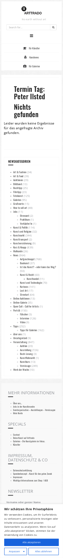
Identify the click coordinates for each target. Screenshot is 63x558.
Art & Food (18, 176)
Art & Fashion (19, 172)
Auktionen (18, 180)
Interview (24, 318)
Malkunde (18, 251)
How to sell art (20, 208)
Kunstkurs (25, 361)
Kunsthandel (33, 279)
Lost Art (24, 290)
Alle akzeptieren (32, 542)
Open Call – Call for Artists (26, 306)
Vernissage (25, 366)
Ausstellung (25, 350)
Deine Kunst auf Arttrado (23, 438)
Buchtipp (17, 188)
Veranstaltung (20, 342)
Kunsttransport (20, 239)
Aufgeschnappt (27, 259)
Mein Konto (18, 413)
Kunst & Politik (20, 227)
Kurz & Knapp (19, 247)
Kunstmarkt (19, 235)
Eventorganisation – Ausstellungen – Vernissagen (34, 410)
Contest (16, 434)
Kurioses (24, 286)
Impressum (17, 477)
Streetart (24, 294)
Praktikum (25, 219)
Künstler (16, 444)
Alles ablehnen (43, 551)
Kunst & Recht (27, 274)
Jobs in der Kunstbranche (24, 406)
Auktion (23, 346)
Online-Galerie (20, 302)
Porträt (16, 310)
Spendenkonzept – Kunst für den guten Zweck (32, 473)
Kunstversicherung (22, 243)
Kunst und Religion (22, 231)
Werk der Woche (21, 369)
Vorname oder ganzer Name (23, 502)
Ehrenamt (24, 215)
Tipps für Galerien (28, 330)
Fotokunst (18, 196)
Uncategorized (20, 338)
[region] (31, 531)
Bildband (17, 184)
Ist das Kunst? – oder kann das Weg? (38, 267)
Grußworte (18, 203)
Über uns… (17, 403)
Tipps (15, 326)
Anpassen (14, 551)
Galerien (17, 200)
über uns (17, 334)
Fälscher (24, 314)
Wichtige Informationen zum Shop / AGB (30, 480)
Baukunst (24, 263)
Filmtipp (17, 192)
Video (22, 322)
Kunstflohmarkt (27, 358)
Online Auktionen (21, 298)
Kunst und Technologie (31, 282)
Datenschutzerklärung (22, 470)
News (15, 255)
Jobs (15, 211)
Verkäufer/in (26, 223)
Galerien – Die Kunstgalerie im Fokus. (29, 441)
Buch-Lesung (26, 354)
